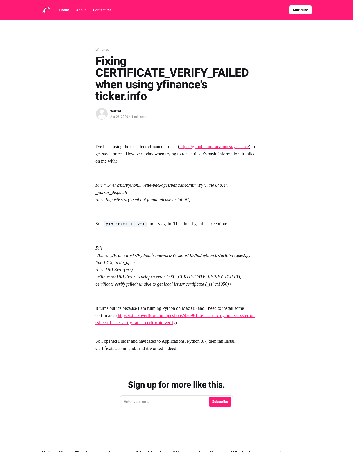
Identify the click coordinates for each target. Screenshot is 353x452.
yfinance (102, 50)
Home (64, 10)
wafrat (115, 111)
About (81, 10)
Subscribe (300, 10)
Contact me (102, 10)
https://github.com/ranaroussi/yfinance (214, 146)
